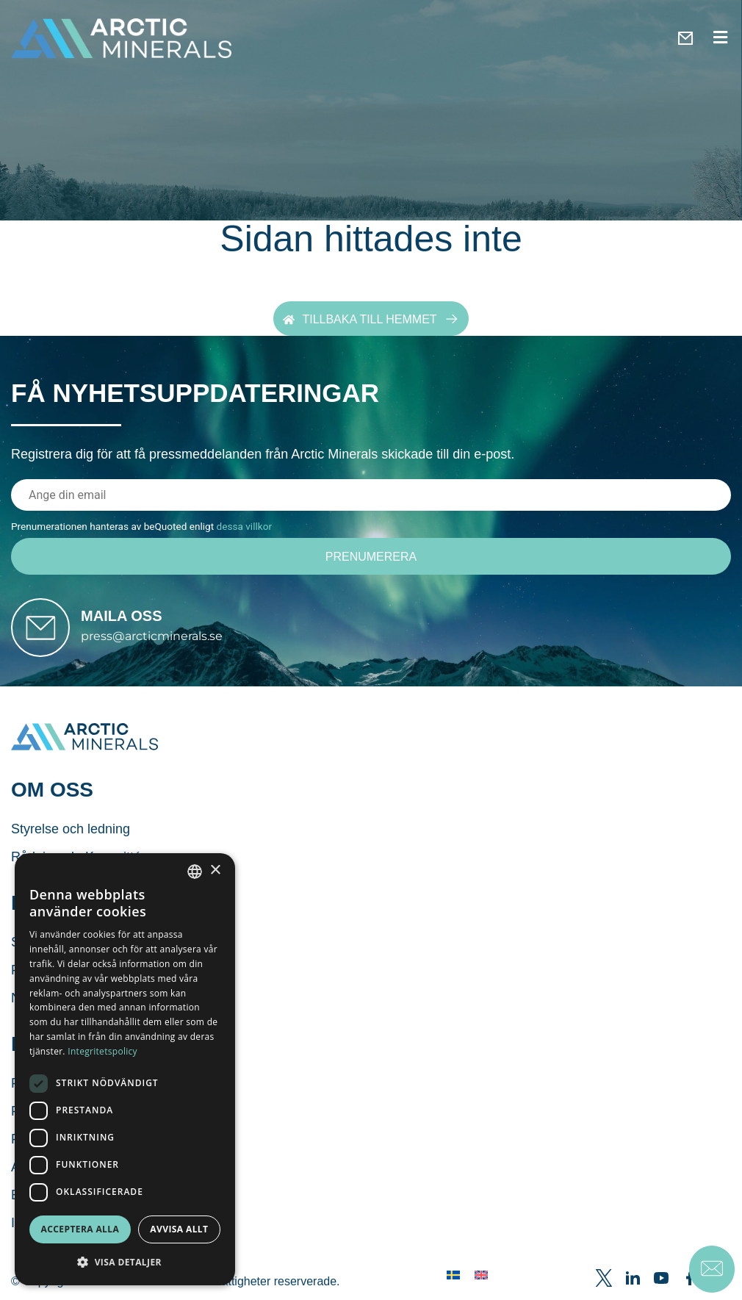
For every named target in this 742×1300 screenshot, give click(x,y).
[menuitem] (453, 1284)
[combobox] (194, 871)
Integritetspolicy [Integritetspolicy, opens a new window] (102, 1051)
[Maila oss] (45, 632)
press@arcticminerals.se (162, 641)
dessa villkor (244, 525)
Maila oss (131, 621)
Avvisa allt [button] (179, 1229)
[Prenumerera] (371, 556)
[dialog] (125, 1069)
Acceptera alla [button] (80, 1229)
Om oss (52, 799)
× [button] (214, 870)
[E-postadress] (371, 494)
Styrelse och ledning (70, 838)
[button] (124, 1262)
